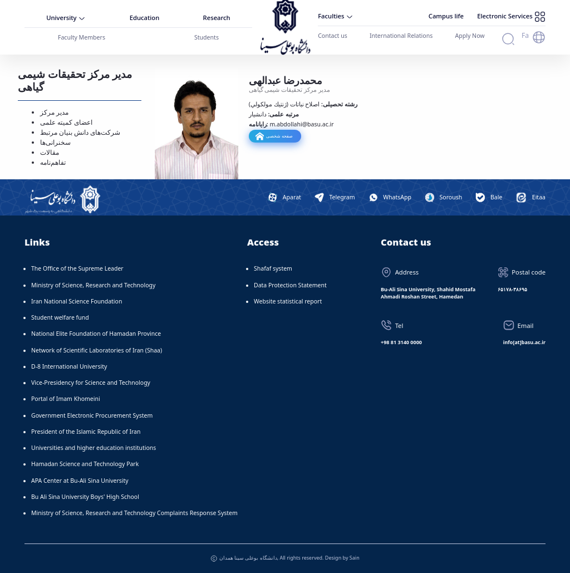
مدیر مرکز (54, 111)
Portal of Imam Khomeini (65, 398)
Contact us (332, 35)
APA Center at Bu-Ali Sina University (80, 480)
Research (216, 18)
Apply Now (468, 35)
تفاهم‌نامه (53, 161)
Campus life (451, 16)
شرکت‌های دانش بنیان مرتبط (80, 131)
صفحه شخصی (279, 135)
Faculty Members (81, 37)
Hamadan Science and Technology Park (85, 463)
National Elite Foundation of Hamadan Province (96, 333)
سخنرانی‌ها (55, 141)
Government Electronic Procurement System (92, 415)
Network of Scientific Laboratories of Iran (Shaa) (96, 350)
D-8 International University (69, 366)
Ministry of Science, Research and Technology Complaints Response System (134, 512)
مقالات (49, 151)
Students (206, 37)
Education (144, 18)
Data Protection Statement (290, 284)
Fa (525, 35)
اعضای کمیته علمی (66, 121)
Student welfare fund (60, 317)
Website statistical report (288, 301)
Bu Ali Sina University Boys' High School (85, 496)
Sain (355, 557)
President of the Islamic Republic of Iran (85, 431)
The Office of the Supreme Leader (77, 268)
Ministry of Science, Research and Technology (93, 284)
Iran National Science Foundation (76, 301)
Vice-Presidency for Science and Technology (90, 382)
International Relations (400, 35)
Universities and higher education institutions (93, 447)
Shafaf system (273, 268)
